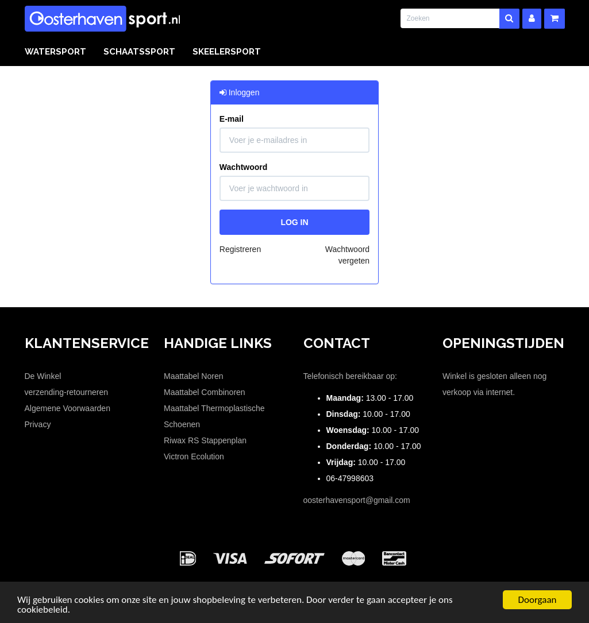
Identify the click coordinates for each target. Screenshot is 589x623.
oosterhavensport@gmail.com (356, 500)
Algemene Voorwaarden (67, 408)
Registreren (240, 249)
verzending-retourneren (67, 392)
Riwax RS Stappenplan (205, 440)
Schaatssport (139, 52)
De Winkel (43, 376)
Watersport (55, 52)
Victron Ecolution (194, 456)
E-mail (232, 118)
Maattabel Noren (194, 376)
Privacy (38, 424)
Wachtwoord (243, 167)
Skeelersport (227, 52)
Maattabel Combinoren (204, 392)
